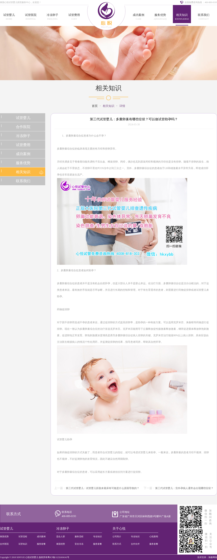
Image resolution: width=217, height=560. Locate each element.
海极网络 (212, 557)
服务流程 (79, 536)
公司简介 (116, 536)
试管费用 (74, 14)
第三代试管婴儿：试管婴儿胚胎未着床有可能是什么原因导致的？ (102, 488)
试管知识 (22, 544)
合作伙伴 (135, 544)
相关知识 (182, 14)
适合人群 (60, 536)
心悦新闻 (153, 536)
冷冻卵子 (52, 14)
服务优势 (160, 14)
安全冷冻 (79, 544)
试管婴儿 (9, 14)
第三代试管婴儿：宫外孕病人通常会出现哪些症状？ (184, 488)
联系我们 (203, 14)
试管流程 (22, 536)
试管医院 (31, 14)
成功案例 (138, 14)
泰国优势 (4, 536)
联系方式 (13, 514)
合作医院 (23, 127)
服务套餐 (41, 544)
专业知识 (97, 536)
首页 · (97, 105)
